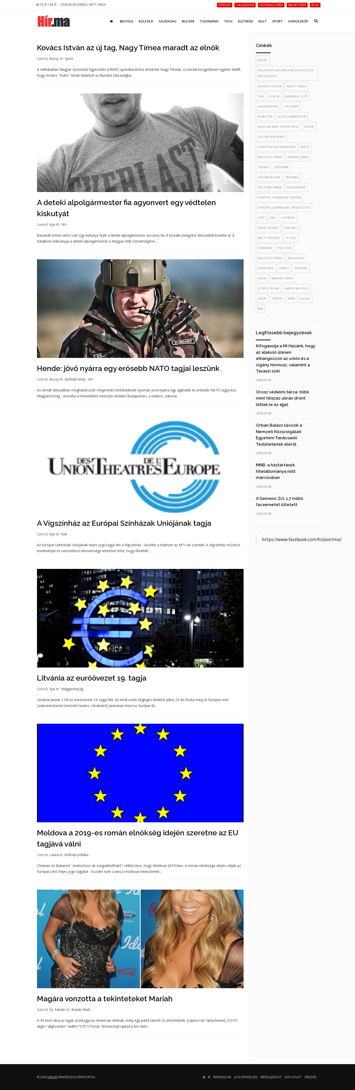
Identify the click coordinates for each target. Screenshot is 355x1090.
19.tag (290, 238)
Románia (265, 248)
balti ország (269, 238)
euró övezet (268, 227)
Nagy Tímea (296, 86)
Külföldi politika (76, 854)
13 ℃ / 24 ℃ (46, 4)
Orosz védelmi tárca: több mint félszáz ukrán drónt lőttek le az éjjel (282, 398)
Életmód (245, 21)
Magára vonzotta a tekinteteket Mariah (105, 998)
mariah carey (283, 278)
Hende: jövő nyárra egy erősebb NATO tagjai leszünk (128, 368)
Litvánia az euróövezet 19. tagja (91, 678)
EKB (273, 217)
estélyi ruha (268, 288)
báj (260, 308)
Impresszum (222, 1077)
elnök (275, 96)
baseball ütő (296, 96)
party (284, 268)
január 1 (291, 227)
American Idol (296, 288)
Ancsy (54, 58)
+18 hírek (291, 106)
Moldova (296, 258)
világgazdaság (72, 688)
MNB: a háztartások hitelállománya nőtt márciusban (276, 471)
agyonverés (268, 106)
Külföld (146, 21)
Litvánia (288, 217)
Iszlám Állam (269, 177)
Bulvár (188, 21)
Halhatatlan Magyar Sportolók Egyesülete (286, 73)
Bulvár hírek (80, 1009)
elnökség (266, 268)
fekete (277, 298)
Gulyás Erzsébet (272, 137)
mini (291, 298)
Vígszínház (296, 187)
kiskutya (265, 116)
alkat (305, 298)
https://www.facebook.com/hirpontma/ (301, 539)
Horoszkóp (298, 21)
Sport (277, 21)
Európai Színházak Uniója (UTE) (284, 207)
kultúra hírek (270, 187)
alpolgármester (292, 116)
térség (263, 167)
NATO (305, 147)
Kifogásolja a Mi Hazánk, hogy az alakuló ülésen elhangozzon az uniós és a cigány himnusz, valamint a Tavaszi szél (285, 358)
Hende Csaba (298, 157)
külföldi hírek (270, 258)
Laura (53, 854)
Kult (262, 21)
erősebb (281, 167)
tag (261, 96)
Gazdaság (168, 21)
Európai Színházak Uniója (279, 197)
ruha (262, 278)
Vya (52, 224)
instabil (292, 177)
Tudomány (209, 21)
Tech (228, 21)
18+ (64, 224)
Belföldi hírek (75, 379)
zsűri (262, 298)
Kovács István (270, 86)
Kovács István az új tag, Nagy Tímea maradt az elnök (128, 47)
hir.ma (53, 1077)
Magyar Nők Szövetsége (278, 126)
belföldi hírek (270, 157)
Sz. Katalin (57, 1009)
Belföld (126, 21)
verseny (301, 268)
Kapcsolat (293, 1077)
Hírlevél (310, 1077)
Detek (309, 126)
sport (263, 60)
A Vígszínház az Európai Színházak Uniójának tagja (124, 523)
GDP (261, 217)
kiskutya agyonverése (277, 147)
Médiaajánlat (271, 1077)
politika (285, 248)
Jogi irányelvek (245, 1077)
